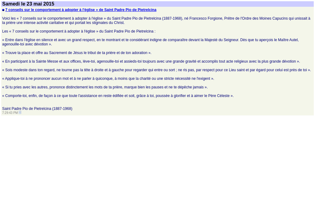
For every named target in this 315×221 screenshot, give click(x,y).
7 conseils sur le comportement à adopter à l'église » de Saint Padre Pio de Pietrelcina (80, 10)
